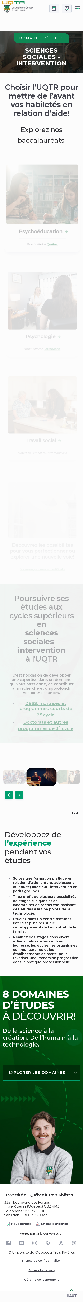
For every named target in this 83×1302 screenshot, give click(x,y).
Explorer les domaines (36, 1072)
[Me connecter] (67, 8)
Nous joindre (18, 1224)
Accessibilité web (42, 1270)
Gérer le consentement (41, 1279)
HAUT (72, 1293)
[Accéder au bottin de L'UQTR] (54, 8)
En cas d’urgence (51, 1224)
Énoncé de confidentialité (41, 1260)
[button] (9, 795)
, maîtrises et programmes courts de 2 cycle (45, 709)
